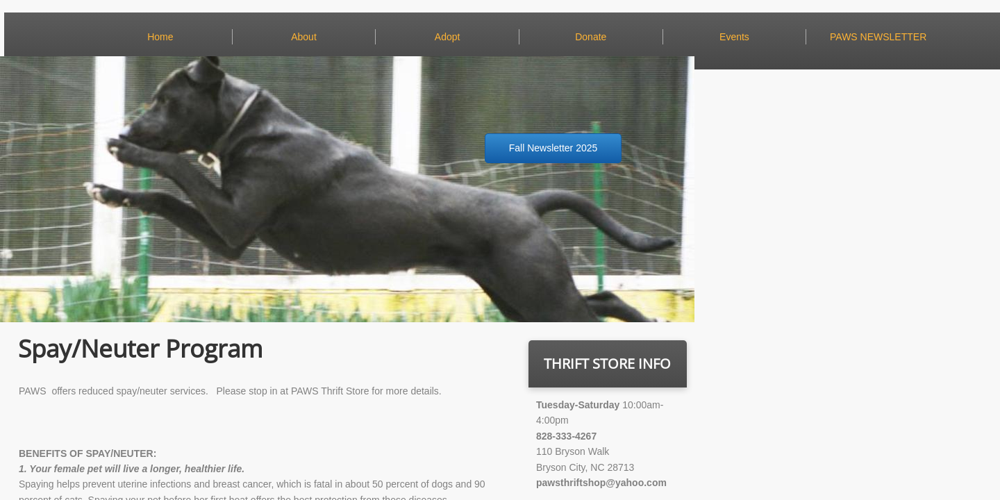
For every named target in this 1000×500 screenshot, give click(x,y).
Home (160, 36)
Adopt (447, 36)
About (304, 36)
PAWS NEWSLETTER (878, 36)
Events (734, 36)
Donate (590, 36)
